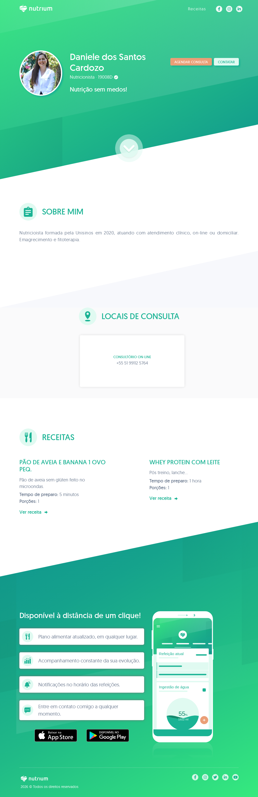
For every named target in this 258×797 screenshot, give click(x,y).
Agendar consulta (191, 62)
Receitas (197, 8)
